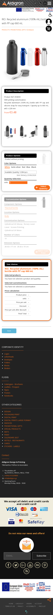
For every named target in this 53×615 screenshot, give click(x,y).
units (6, 182)
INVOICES (8, 423)
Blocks (6, 365)
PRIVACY (20, 606)
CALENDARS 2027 (11, 437)
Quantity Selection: (12, 179)
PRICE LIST (42, 606)
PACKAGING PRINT (12, 414)
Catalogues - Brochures (13, 384)
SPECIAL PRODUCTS (12, 429)
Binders (7, 368)
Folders (7, 362)
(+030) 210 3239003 (11, 475)
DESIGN (7, 411)
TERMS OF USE (10, 606)
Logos (6, 354)
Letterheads (9, 357)
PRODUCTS (5, 30)
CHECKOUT (19, 604)
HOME (11, 604)
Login (49, 22)
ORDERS (29, 604)
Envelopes (8, 359)
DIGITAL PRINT (10, 417)
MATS (6, 432)
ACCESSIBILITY (31, 606)
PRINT (6, 435)
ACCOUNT (38, 604)
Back (9, 331)
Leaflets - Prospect (11, 387)
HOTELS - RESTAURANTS (14, 440)
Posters (7, 393)
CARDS (7, 443)
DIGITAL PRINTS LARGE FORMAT (17, 420)
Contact (5, 455)
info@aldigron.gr (10, 478)
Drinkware (30, 30)
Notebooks (8, 396)
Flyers (6, 390)
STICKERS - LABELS (12, 446)
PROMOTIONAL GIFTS (18, 30)
